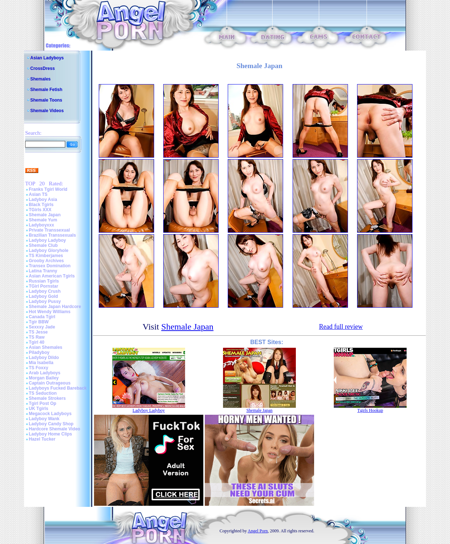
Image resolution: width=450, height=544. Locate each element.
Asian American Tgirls (52, 276)
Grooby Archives (46, 260)
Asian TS (38, 194)
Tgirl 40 (36, 342)
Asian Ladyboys (47, 57)
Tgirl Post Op (42, 403)
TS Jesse (38, 332)
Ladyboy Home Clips (50, 434)
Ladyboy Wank (44, 418)
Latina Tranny (43, 270)
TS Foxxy (38, 367)
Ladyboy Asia (43, 199)
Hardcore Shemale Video (54, 428)
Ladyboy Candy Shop (51, 423)
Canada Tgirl (42, 316)
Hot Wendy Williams (49, 311)
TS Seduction (43, 393)
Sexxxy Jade (42, 327)
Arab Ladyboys (44, 372)
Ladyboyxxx (41, 225)
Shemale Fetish (46, 89)
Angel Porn (258, 530)
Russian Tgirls (44, 281)
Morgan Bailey (44, 378)
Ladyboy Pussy (45, 301)
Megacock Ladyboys (50, 413)
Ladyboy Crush (44, 291)
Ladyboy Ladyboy (47, 240)
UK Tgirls (38, 408)
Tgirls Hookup (370, 410)
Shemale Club (43, 245)
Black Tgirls (41, 204)
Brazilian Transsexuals (52, 235)
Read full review (341, 326)
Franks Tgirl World (48, 189)
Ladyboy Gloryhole (49, 250)
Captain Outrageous (50, 383)
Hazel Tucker (42, 439)
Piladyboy (39, 352)
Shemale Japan (44, 214)
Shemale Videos (47, 110)
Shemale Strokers (47, 398)
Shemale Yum (43, 219)
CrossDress (42, 68)
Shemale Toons (46, 100)
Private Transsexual (49, 230)
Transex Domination (50, 265)
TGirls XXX (40, 209)
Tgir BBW (39, 321)
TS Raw (36, 337)
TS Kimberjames (46, 255)
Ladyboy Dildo (44, 357)
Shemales (40, 79)
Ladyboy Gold (43, 296)
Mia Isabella (41, 362)
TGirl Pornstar (43, 286)
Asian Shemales (45, 347)
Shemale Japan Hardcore (55, 306)
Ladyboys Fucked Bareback (58, 388)
